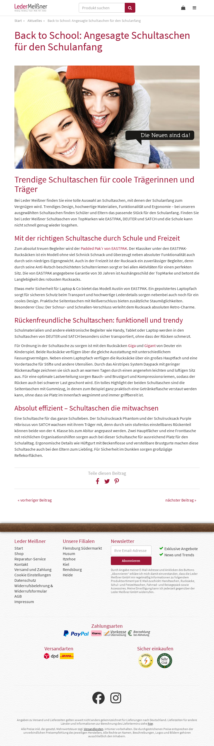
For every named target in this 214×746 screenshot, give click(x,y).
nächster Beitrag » (180, 500)
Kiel (66, 564)
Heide (68, 574)
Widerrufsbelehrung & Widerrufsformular (33, 588)
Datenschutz (25, 580)
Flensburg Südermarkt (82, 548)
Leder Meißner (30, 8)
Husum (69, 553)
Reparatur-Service (30, 558)
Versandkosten (93, 729)
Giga (132, 345)
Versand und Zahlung (32, 569)
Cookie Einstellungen (32, 574)
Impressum (24, 601)
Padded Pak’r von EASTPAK (104, 248)
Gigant (150, 345)
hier (150, 723)
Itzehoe (69, 558)
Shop (19, 553)
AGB (18, 596)
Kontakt (21, 564)
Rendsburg (72, 569)
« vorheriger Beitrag (35, 500)
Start (18, 548)
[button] (97, 481)
